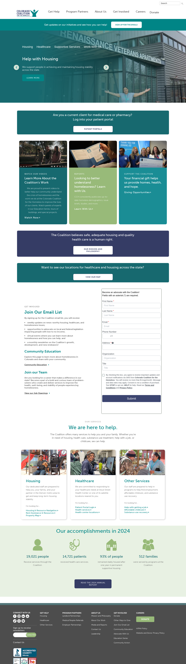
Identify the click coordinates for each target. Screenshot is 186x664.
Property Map (32, 515)
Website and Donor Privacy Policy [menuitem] (150, 633)
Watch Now (31, 217)
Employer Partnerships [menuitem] (71, 625)
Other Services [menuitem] (46, 625)
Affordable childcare (134, 510)
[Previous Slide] (16, 67)
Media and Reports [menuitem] (99, 625)
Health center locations (86, 512)
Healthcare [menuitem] (44, 620)
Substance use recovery (136, 512)
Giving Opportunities (137, 192)
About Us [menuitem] (100, 11)
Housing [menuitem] (43, 616)
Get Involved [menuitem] (121, 11)
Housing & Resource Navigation (41, 510)
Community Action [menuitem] (122, 643)
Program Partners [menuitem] (77, 11)
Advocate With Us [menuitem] (121, 634)
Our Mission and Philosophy (93, 250)
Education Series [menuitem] (121, 638)
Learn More (33, 78)
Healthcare (44, 46)
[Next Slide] (106, 67)
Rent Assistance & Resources (40, 513)
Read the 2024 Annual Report (93, 584)
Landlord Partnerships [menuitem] (71, 616)
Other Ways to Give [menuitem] (122, 620)
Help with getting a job (135, 507)
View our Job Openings (36, 393)
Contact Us (18, 642)
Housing (27, 46)
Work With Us (93, 46)
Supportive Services (67, 46)
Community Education (35, 364)
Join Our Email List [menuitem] (121, 625)
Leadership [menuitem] (95, 634)
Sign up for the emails (126, 25)
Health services (82, 510)
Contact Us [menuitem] (96, 629)
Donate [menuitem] (154, 12)
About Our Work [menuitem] (98, 620)
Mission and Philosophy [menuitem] (101, 616)
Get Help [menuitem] (53, 11)
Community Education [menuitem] (123, 629)
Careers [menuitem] (140, 11)
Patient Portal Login (84, 507)
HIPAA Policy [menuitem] (141, 628)
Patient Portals (93, 129)
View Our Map (93, 277)
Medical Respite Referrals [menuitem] (72, 620)
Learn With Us (83, 208)
